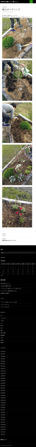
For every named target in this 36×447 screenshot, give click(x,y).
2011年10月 (3, 429)
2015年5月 (3, 351)
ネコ (2, 323)
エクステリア (4, 7)
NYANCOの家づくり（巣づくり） (10, 1)
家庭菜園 (2, 335)
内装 (2, 325)
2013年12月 (3, 371)
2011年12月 (3, 424)
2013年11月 (3, 373)
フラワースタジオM (5, 307)
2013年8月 (3, 378)
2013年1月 (3, 395)
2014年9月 (3, 354)
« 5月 (2, 275)
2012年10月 (3, 402)
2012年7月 (3, 410)
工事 (2, 337)
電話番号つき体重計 (5, 293)
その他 (2, 320)
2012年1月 (3, 422)
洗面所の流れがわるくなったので (18, 239)
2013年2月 (3, 392)
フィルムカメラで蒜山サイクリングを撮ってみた (11, 288)
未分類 (2, 340)
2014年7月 (3, 358)
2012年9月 (3, 405)
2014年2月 (3, 366)
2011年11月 (3, 427)
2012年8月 (3, 407)
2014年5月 (3, 361)
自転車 (2, 342)
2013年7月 (3, 380)
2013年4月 (3, 388)
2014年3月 (3, 363)
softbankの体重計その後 (6, 285)
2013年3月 (3, 390)
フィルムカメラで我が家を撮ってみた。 (9, 290)
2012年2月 (3, 419)
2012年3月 (3, 417)
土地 (2, 328)
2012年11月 (3, 400)
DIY (1, 315)
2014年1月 (3, 368)
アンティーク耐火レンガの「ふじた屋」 (9, 302)
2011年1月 (3, 434)
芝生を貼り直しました (5, 283)
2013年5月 (3, 385)
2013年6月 (3, 383)
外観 (2, 330)
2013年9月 (3, 375)
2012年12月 (3, 397)
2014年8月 (3, 356)
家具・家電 (3, 332)
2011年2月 (3, 431)
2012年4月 (3, 414)
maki (12, 11)
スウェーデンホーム (5, 304)
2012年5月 (3, 412)
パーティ (18, 234)
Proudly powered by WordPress (6, 445)
